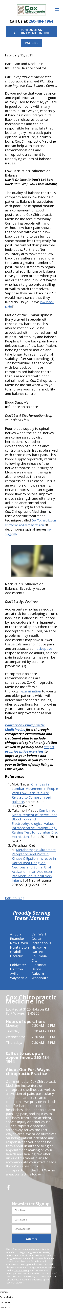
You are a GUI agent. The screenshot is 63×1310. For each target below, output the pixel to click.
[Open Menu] (57, 10)
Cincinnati (39, 965)
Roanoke (17, 938)
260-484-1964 (41, 21)
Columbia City (39, 958)
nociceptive (43, 648)
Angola (15, 934)
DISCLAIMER (21, 1270)
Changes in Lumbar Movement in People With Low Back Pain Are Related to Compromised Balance (35, 793)
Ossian (37, 938)
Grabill (15, 951)
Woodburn (40, 978)
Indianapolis (41, 943)
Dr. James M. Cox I (46, 1276)
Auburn (38, 973)
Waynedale (18, 978)
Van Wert (39, 934)
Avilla (14, 973)
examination (31, 691)
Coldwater (18, 965)
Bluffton (16, 969)
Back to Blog (15, 898)
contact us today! (28, 1174)
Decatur (16, 956)
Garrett (38, 951)
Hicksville (39, 947)
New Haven (19, 943)
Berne (36, 969)
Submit (31, 1239)
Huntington (19, 947)
